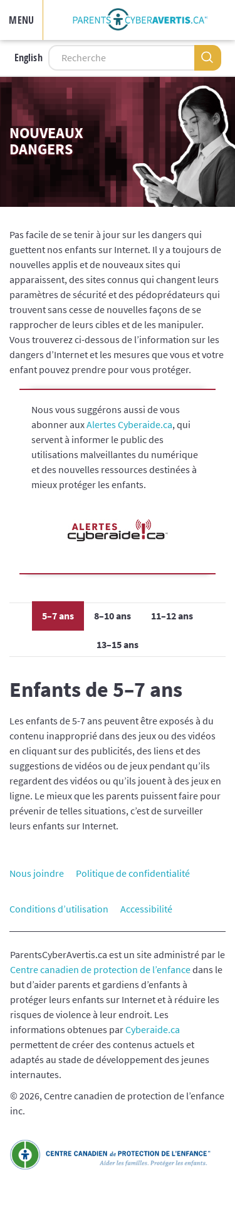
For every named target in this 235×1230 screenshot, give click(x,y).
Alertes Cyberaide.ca (129, 424)
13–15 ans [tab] (117, 644)
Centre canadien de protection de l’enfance (100, 969)
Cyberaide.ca (152, 1029)
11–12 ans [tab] (172, 615)
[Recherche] (121, 58)
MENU (21, 20)
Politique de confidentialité (133, 873)
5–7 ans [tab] (58, 615)
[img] (140, 20)
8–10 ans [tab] (112, 615)
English (28, 57)
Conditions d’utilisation (58, 908)
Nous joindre (36, 873)
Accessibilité (146, 908)
